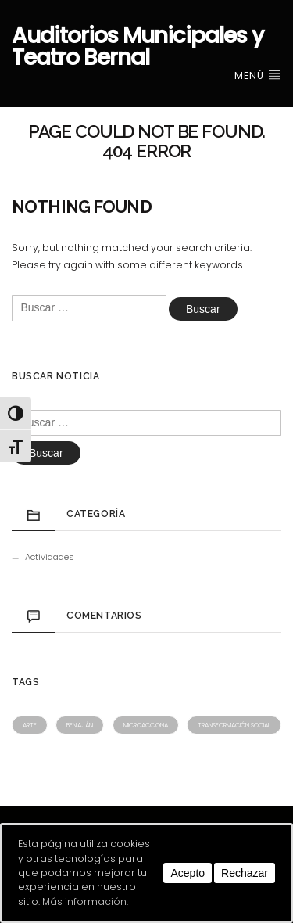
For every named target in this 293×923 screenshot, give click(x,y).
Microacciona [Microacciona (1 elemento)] (145, 725)
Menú (257, 75)
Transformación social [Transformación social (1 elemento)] (234, 725)
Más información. (85, 901)
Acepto (187, 873)
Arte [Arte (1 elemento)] (30, 725)
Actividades (49, 557)
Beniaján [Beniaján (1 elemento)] (79, 725)
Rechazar (244, 873)
